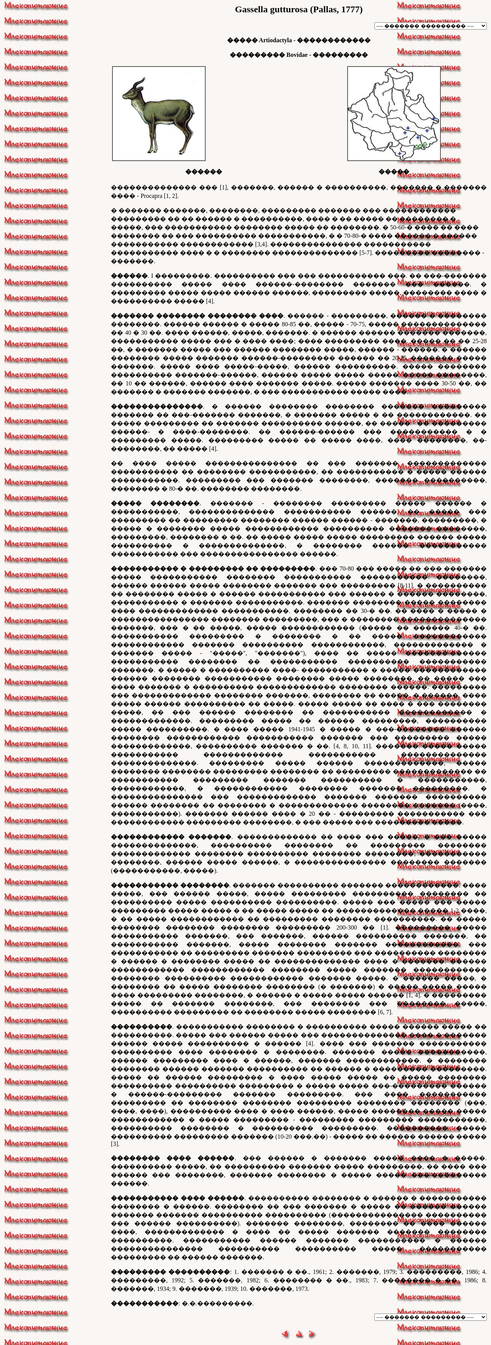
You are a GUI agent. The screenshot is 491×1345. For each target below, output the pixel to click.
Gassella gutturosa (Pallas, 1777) (299, 9)
